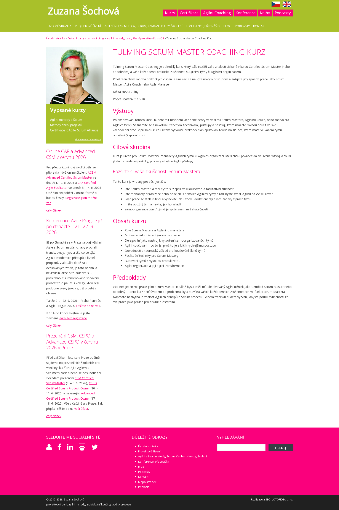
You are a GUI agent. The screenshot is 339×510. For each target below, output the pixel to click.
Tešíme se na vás (88, 306)
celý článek (53, 210)
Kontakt (259, 26)
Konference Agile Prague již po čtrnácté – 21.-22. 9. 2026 (74, 226)
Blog (227, 26)
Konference (245, 12)
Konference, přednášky (203, 26)
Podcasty (283, 12)
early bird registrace (73, 318)
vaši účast (81, 409)
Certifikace (189, 12)
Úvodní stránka (60, 26)
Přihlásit (143, 487)
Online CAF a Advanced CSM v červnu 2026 (70, 154)
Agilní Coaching (217, 12)
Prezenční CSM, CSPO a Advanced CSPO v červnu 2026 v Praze (72, 341)
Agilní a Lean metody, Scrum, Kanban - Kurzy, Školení (143, 26)
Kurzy (170, 12)
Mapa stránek (147, 482)
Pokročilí (158, 38)
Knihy (265, 12)
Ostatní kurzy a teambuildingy (86, 38)
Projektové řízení (88, 26)
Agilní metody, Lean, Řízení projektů (129, 38)
